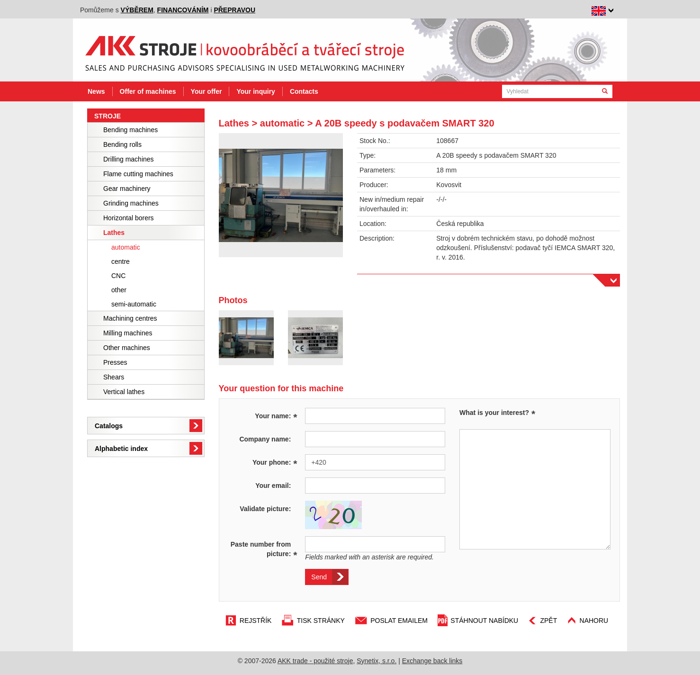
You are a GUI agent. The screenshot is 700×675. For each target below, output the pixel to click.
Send (319, 577)
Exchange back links (432, 661)
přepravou (234, 10)
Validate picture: (265, 509)
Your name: (276, 415)
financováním (183, 10)
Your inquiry (255, 91)
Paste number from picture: (264, 549)
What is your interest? (494, 412)
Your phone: (274, 462)
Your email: (273, 485)
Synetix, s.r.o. (376, 661)
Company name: (265, 439)
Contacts (304, 91)
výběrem (137, 10)
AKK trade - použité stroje (315, 661)
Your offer (206, 91)
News (96, 91)
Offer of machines (148, 91)
